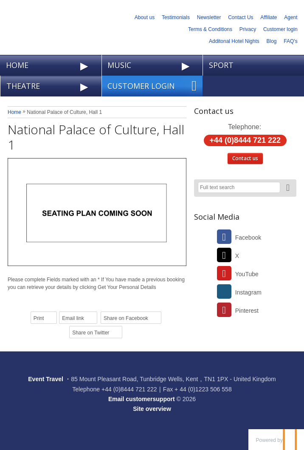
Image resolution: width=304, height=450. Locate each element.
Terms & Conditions (210, 29)
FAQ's (290, 41)
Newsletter (209, 17)
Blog (272, 41)
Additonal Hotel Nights (234, 41)
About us (145, 17)
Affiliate (268, 17)
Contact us (245, 158)
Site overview (152, 408)
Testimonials (176, 17)
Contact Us (240, 17)
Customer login (280, 29)
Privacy (247, 29)
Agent (290, 17)
